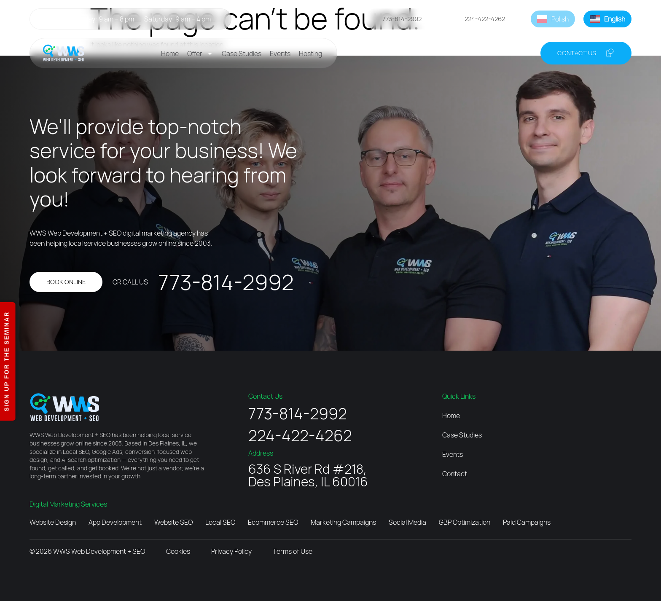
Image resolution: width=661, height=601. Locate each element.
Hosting (310, 53)
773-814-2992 (226, 281)
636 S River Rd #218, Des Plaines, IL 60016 (308, 475)
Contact (454, 473)
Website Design (53, 522)
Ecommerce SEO (273, 522)
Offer (200, 53)
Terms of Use (292, 551)
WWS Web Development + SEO (99, 551)
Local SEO (220, 522)
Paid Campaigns (527, 522)
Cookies (178, 551)
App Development (115, 522)
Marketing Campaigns (343, 522)
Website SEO (173, 522)
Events (280, 53)
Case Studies (241, 53)
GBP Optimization (464, 522)
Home (170, 53)
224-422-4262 (300, 435)
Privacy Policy (231, 551)
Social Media (407, 522)
